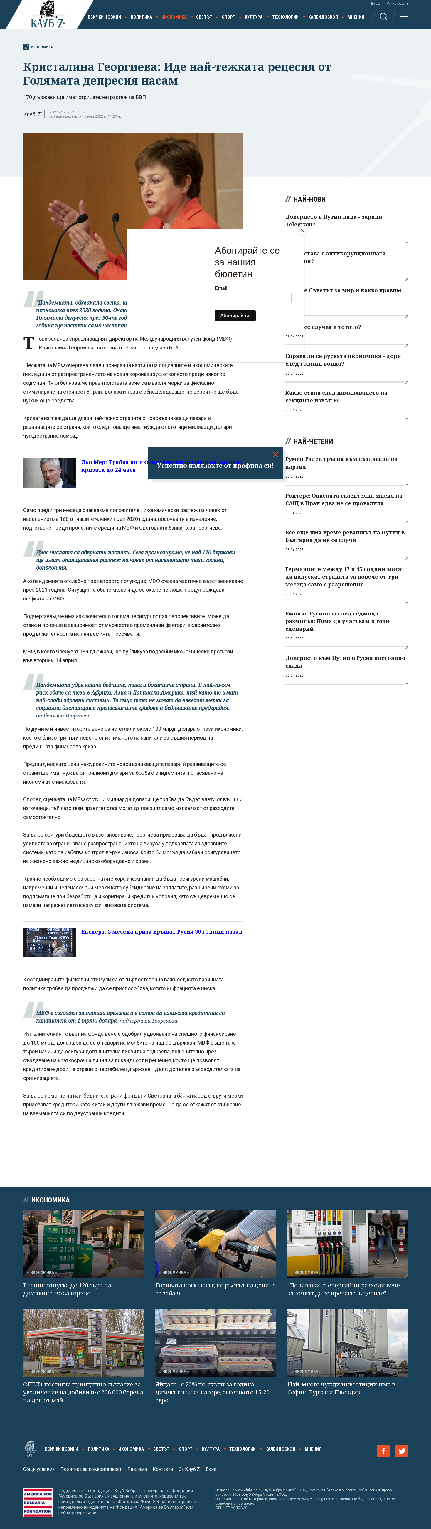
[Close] (302, 230)
